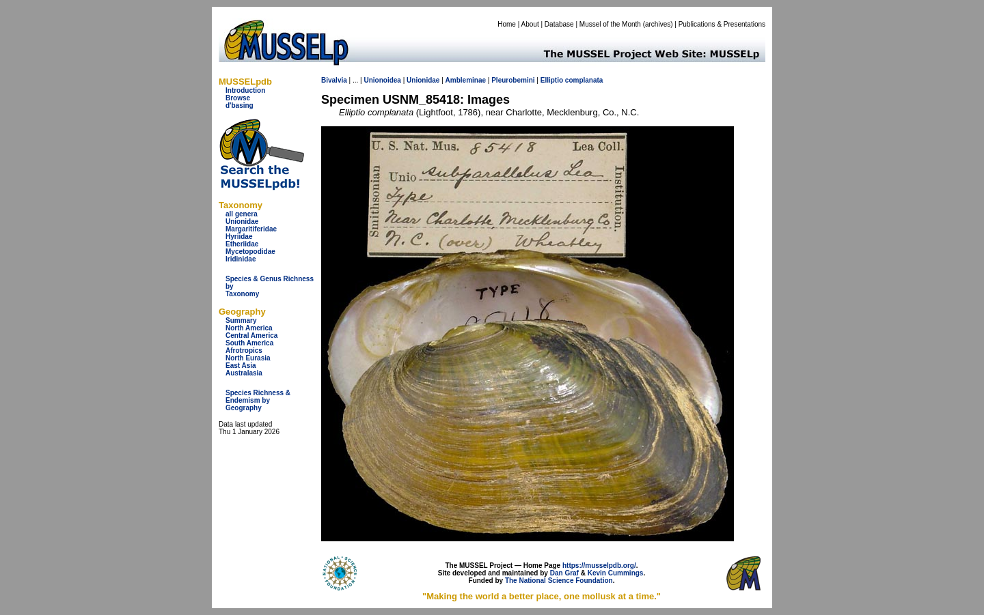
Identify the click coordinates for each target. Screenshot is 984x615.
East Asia (241, 365)
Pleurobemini (512, 80)
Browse (238, 98)
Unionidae (242, 221)
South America (249, 343)
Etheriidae (242, 244)
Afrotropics (244, 350)
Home (506, 24)
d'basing (240, 105)
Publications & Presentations (722, 24)
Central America (251, 335)
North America (249, 328)
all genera (242, 214)
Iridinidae (241, 259)
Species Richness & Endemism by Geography (258, 400)
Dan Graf (564, 573)
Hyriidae (239, 236)
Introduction (245, 90)
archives (657, 24)
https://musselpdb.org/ (599, 565)
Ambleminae (466, 80)
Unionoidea (382, 80)
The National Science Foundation (559, 580)
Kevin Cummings (616, 573)
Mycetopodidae (250, 251)
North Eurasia (248, 358)
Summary (241, 320)
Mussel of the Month (610, 24)
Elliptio (552, 80)
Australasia (244, 373)
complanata (584, 80)
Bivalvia (334, 80)
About (530, 24)
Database (559, 24)
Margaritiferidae (251, 229)
